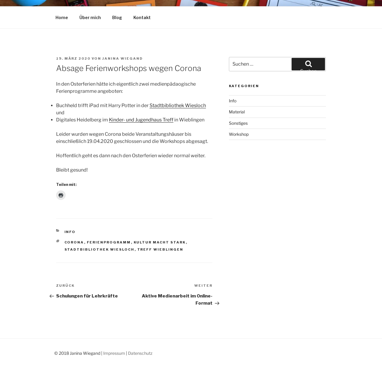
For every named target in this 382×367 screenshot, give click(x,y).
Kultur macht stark (160, 242)
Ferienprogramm (109, 242)
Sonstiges (238, 123)
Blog (117, 17)
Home (62, 17)
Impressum (114, 353)
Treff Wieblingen (160, 249)
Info (70, 232)
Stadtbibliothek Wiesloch (178, 105)
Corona (74, 242)
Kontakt (142, 17)
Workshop (239, 134)
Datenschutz (140, 353)
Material (237, 111)
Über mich (90, 17)
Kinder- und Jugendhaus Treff (141, 120)
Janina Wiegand (122, 58)
